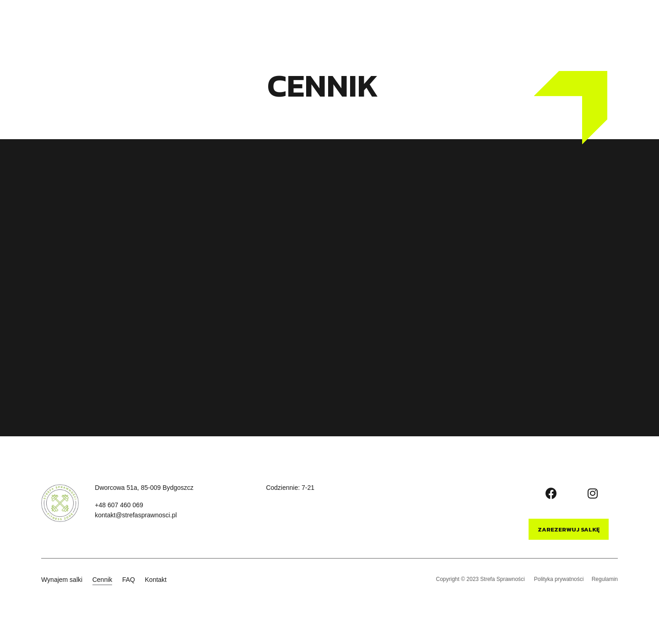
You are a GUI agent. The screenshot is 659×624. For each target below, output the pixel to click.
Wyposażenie (396, 25)
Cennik (279, 25)
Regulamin (605, 578)
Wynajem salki (230, 25)
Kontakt (347, 25)
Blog (440, 25)
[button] (608, 25)
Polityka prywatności (558, 578)
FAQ (313, 25)
